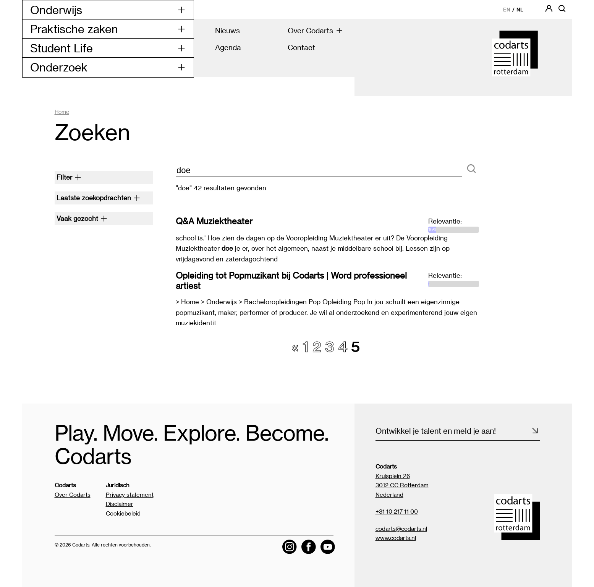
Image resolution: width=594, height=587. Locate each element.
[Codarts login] (549, 11)
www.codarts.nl (395, 537)
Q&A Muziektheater (214, 221)
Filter (69, 177)
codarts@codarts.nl (401, 528)
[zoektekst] (319, 170)
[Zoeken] (471, 169)
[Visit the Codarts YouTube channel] (327, 546)
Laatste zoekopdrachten (98, 197)
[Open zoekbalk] (561, 11)
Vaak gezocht (82, 218)
